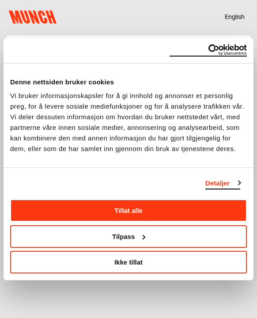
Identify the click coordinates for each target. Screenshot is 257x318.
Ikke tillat (128, 262)
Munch (34, 17)
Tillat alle (128, 210)
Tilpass (128, 236)
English (235, 17)
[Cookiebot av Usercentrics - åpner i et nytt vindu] (208, 50)
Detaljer (217, 183)
